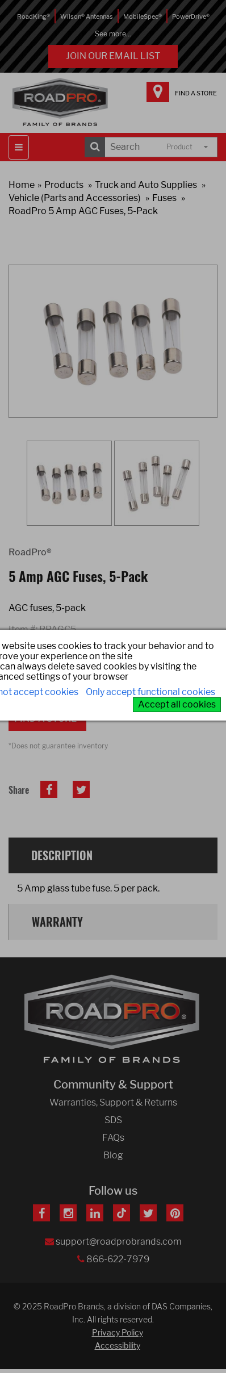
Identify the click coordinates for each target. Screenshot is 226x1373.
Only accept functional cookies (150, 691)
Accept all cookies (177, 704)
